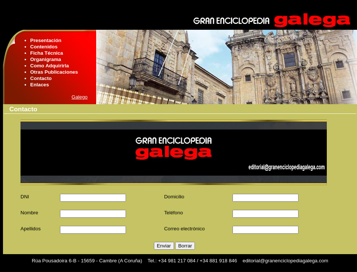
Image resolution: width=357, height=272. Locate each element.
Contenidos (43, 46)
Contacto (41, 78)
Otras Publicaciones (54, 72)
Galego (80, 97)
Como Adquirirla (49, 65)
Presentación (45, 40)
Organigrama (45, 59)
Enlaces (39, 84)
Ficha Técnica (46, 53)
